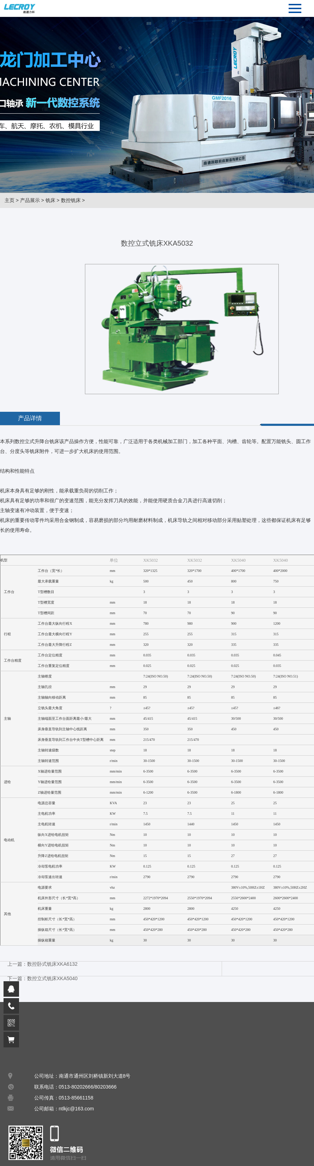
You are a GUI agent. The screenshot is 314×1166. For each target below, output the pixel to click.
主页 (9, 200)
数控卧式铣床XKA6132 (52, 964)
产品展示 (30, 200)
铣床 (50, 200)
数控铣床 (71, 200)
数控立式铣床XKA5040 (52, 978)
